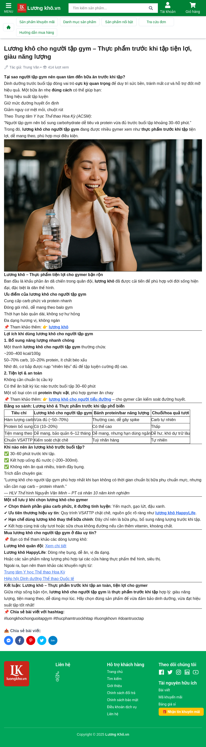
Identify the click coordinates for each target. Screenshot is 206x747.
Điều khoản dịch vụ (121, 707)
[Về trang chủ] (8, 27)
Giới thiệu (114, 686)
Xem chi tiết (55, 546)
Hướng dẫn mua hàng (36, 32)
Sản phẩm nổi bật (119, 22)
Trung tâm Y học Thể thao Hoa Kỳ (34, 572)
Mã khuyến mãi (170, 697)
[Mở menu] (9, 6)
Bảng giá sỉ (167, 704)
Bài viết (164, 690)
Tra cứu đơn (156, 22)
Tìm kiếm (114, 679)
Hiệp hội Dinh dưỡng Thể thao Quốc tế (39, 578)
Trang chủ (115, 672)
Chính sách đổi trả (121, 693)
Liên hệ (112, 714)
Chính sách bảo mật (122, 700)
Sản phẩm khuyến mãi (37, 22)
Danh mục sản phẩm (79, 22)
